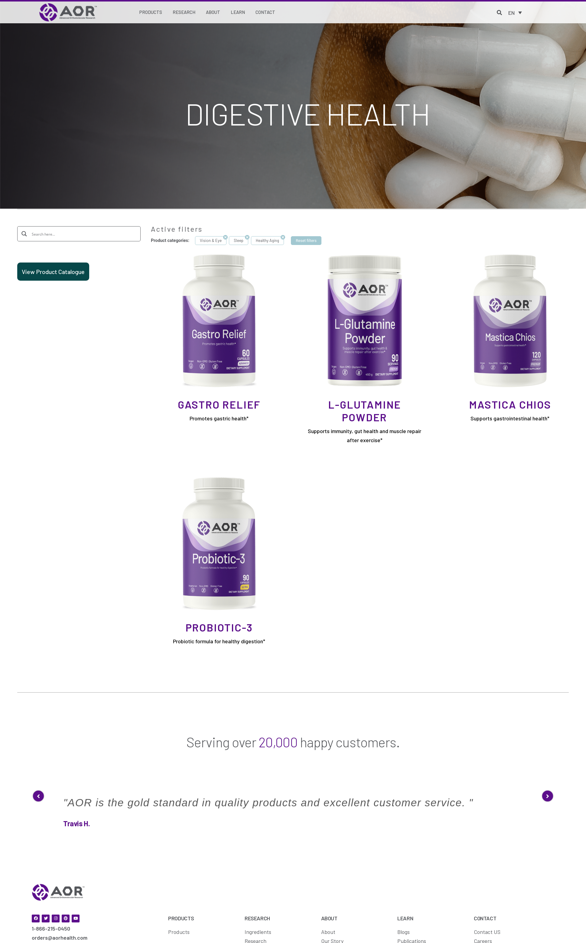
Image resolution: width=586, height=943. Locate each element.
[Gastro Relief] (219, 320)
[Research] (184, 12)
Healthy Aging (267, 240)
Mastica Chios (510, 404)
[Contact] (265, 12)
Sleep (238, 240)
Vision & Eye (211, 240)
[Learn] (238, 12)
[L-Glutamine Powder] (364, 320)
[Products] (150, 12)
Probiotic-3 (219, 627)
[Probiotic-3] (219, 543)
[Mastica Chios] (510, 320)
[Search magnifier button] (24, 233)
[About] (213, 12)
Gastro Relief (219, 404)
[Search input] (83, 233)
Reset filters (306, 240)
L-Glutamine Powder (364, 410)
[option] (293, 787)
